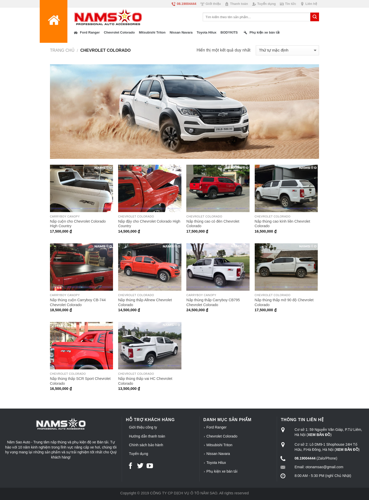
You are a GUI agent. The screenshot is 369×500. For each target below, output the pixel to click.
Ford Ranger (217, 427)
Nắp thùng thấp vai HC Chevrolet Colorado (145, 381)
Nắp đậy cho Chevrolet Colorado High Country (149, 223)
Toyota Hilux (216, 463)
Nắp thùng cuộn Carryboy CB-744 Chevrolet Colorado (78, 302)
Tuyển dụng (138, 454)
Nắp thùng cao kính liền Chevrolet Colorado (282, 223)
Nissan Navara (218, 454)
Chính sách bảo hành (146, 445)
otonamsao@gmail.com (324, 467)
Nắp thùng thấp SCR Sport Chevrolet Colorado (80, 381)
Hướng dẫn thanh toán (147, 436)
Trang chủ (62, 50)
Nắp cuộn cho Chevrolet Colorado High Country (78, 223)
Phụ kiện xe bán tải (222, 471)
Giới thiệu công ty (143, 427)
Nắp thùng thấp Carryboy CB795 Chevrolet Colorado (213, 302)
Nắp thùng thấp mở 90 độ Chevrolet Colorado (284, 302)
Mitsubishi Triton (219, 445)
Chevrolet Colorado (222, 436)
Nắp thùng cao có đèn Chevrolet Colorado (212, 223)
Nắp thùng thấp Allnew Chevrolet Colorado (145, 302)
